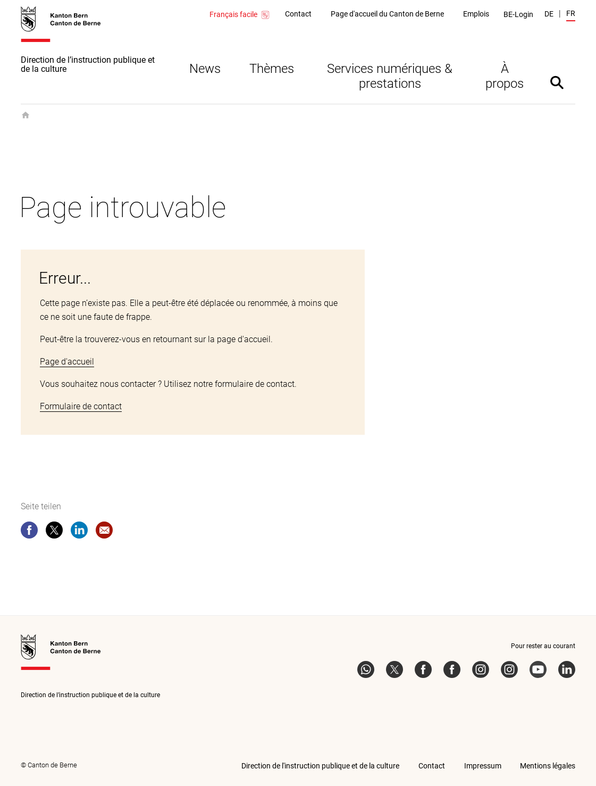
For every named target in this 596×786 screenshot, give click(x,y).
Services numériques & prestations (389, 76)
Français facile (240, 15)
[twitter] (54, 532)
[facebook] (29, 532)
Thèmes (271, 68)
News (205, 68)
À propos (504, 76)
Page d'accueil (67, 362)
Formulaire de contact (81, 406)
